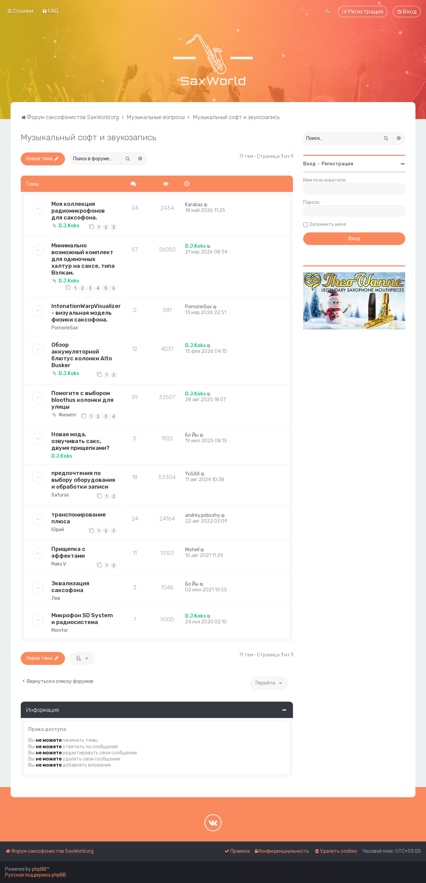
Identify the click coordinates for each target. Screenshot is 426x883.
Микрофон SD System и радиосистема (82, 618)
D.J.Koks (69, 226)
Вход (309, 164)
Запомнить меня (327, 224)
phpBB (39, 869)
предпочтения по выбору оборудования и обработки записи (83, 480)
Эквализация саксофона (70, 586)
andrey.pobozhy (202, 515)
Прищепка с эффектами (68, 552)
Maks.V (58, 564)
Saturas (60, 495)
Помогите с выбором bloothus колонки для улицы (82, 400)
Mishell (192, 550)
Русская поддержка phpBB (35, 875)
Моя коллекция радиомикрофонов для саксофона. (78, 210)
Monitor (59, 630)
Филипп (67, 415)
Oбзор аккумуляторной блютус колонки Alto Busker (81, 355)
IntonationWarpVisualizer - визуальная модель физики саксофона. (86, 312)
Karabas (194, 205)
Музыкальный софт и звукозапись (88, 137)
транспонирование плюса (78, 518)
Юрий (57, 530)
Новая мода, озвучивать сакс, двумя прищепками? (80, 441)
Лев (55, 598)
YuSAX (192, 474)
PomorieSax (64, 328)
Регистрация (337, 164)
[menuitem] (50, 11)
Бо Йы (192, 435)
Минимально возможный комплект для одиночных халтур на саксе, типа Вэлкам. (83, 259)
